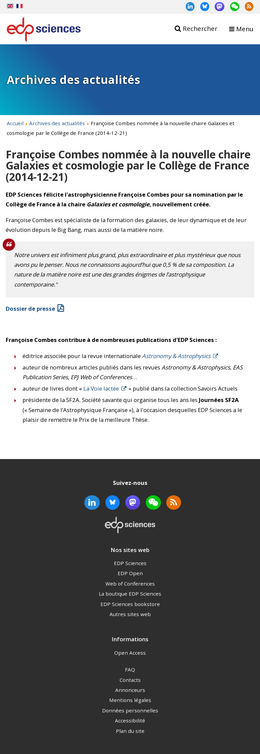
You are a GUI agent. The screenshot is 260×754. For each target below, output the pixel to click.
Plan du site (130, 730)
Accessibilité (130, 720)
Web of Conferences (130, 583)
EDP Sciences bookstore (130, 604)
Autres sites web (130, 614)
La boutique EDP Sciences (130, 593)
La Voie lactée (101, 388)
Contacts (130, 679)
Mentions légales (130, 700)
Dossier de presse (30, 308)
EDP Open (130, 573)
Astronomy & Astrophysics (176, 356)
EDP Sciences (130, 563)
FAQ (130, 669)
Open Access (130, 652)
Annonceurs (130, 690)
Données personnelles (130, 710)
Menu (244, 28)
